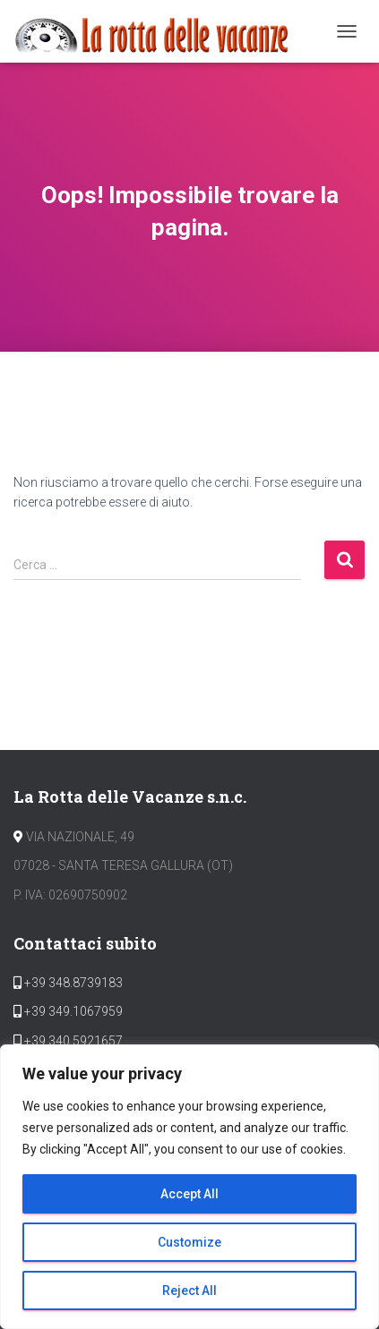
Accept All (189, 1194)
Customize (189, 1242)
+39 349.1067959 (72, 1011)
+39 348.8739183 (72, 982)
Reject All (189, 1290)
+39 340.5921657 (72, 1041)
